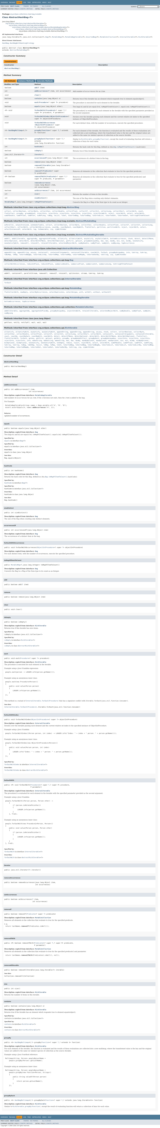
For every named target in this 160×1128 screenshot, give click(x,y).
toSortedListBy (39, 254)
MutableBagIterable (73, 37)
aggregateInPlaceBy (47, 238)
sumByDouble (83, 243)
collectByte (33, 211)
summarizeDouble (62, 264)
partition (101, 227)
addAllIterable (18, 238)
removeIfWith (40, 176)
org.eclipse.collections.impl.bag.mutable (25, 14)
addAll (7, 238)
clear (36, 95)
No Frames (34, 6)
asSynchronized (22, 225)
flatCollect (9, 213)
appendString (10, 252)
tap (34, 229)
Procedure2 (50, 110)
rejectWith (120, 213)
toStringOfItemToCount (140, 215)
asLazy (33, 252)
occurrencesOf (40, 158)
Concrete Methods (45, 81)
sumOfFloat (21, 215)
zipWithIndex (60, 229)
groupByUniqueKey (91, 241)
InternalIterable (127, 37)
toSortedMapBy (79, 254)
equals (37, 106)
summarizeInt (91, 264)
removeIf (38, 171)
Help (49, 2)
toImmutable (43, 229)
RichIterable (144, 37)
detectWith (24, 241)
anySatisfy (88, 238)
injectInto (41, 213)
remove (37, 162)
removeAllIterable (42, 165)
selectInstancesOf (12, 229)
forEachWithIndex (41, 116)
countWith (95, 252)
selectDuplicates (56, 292)
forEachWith (39, 110)
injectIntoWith (99, 213)
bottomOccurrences (118, 238)
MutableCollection (108, 37)
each (36, 102)
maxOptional (101, 340)
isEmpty (37, 151)
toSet (63, 215)
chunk (130, 238)
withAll (88, 292)
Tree (29, 2)
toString (104, 254)
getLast (79, 241)
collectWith (131, 211)
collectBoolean (19, 211)
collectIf (83, 211)
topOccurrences (128, 243)
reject (111, 213)
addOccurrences (41, 91)
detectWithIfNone (38, 241)
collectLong (106, 211)
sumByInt (105, 243)
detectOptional (10, 241)
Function (45, 130)
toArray (135, 252)
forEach (104, 252)
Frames (26, 6)
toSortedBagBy (25, 254)
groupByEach (39, 139)
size (36, 194)
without (96, 292)
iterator (38, 154)
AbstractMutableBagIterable (90, 235)
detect (137, 238)
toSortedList (98, 215)
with (81, 292)
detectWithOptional (55, 241)
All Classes (46, 6)
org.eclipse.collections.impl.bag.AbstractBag (26, 25)
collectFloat (71, 211)
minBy (128, 241)
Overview (4, 2)
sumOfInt (31, 215)
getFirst (70, 241)
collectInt (94, 211)
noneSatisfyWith (11, 243)
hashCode (38, 146)
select (130, 213)
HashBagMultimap (15, 130)
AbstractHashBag (11, 68)
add (35, 88)
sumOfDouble (9, 215)
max (102, 241)
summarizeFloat (77, 264)
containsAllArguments (59, 252)
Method (30, 9)
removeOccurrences (42, 183)
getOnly (57, 338)
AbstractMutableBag (18, 50)
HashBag (5, 43)
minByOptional (142, 340)
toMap (15, 254)
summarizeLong (105, 264)
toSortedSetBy (93, 254)
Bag (46, 37)
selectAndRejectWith (67, 243)
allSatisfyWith (75, 238)
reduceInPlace (33, 264)
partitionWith (113, 227)
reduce (69, 343)
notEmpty (60, 343)
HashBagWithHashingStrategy (22, 43)
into (128, 252)
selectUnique (71, 292)
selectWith (139, 213)
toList (57, 215)
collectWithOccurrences (40, 227)
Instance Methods (26, 81)
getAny (31, 338)
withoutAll (106, 292)
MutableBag (56, 37)
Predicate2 (51, 176)
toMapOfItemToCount (42, 202)
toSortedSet (110, 215)
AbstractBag (73, 207)
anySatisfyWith (101, 238)
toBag (49, 215)
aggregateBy (32, 238)
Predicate (47, 171)
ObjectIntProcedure (58, 116)
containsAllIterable (80, 252)
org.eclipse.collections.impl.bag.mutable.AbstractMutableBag (39, 29)
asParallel (9, 225)
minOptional (9, 343)
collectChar (45, 211)
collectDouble (58, 211)
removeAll (24, 243)
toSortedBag (73, 215)
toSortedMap (53, 254)
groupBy (37, 130)
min (118, 241)
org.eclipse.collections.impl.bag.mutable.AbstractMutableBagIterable (39, 27)
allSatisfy (62, 238)
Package (12, 2)
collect (7, 211)
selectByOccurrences (38, 292)
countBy (55, 227)
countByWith (78, 227)
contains (38, 98)
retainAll (35, 243)
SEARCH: (134, 6)
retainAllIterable (49, 243)
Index (44, 2)
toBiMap (7, 254)
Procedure (43, 102)
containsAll (43, 252)
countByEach (66, 227)
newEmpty (24, 292)
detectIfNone (147, 238)
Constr (22, 9)
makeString (37, 340)
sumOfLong (41, 215)
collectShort (118, 211)
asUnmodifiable (37, 225)
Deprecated (36, 2)
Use (24, 2)
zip (51, 229)
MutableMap (9, 202)
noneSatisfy (138, 241)
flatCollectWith (11, 292)
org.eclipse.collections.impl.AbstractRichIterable (24, 23)
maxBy (112, 241)
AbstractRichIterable (72, 248)
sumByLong (115, 243)
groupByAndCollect (79, 338)
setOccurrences (41, 190)
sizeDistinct (40, 198)
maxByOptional (88, 340)
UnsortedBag (91, 37)
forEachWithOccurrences (44, 123)
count (140, 211)
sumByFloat (95, 243)
